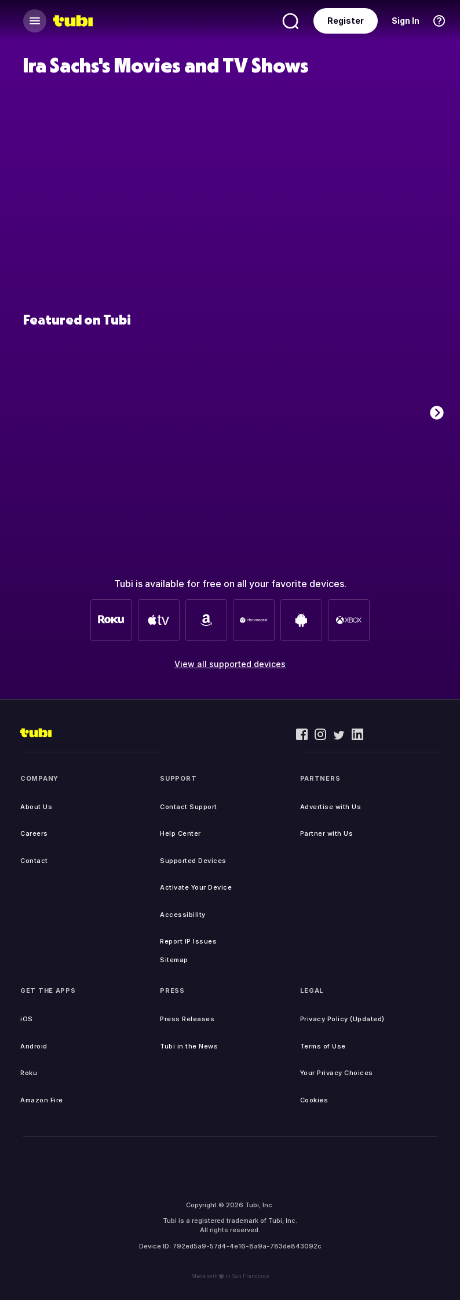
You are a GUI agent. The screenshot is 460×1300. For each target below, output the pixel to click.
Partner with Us (326, 833)
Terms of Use (323, 1046)
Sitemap (174, 960)
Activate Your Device (196, 887)
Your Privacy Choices (336, 1073)
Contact (34, 861)
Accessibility (183, 915)
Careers (34, 833)
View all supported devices (230, 664)
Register (345, 21)
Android (34, 1046)
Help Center (180, 833)
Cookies (314, 1100)
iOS (26, 1019)
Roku (28, 1073)
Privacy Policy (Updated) (342, 1019)
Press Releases (187, 1019)
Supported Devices (193, 861)
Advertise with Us (331, 807)
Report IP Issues (188, 941)
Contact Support (188, 807)
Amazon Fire (41, 1100)
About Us (36, 807)
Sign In (405, 21)
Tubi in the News (189, 1046)
